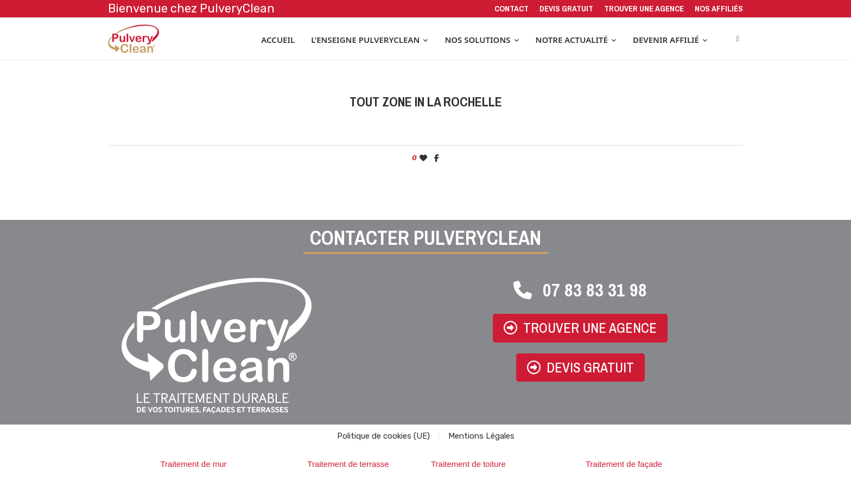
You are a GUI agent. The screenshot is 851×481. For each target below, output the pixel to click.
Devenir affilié (666, 39)
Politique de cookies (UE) (383, 437)
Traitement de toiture (468, 465)
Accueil (278, 39)
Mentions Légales (481, 437)
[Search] (737, 39)
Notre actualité (572, 39)
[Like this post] (423, 159)
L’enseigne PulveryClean (365, 39)
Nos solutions (477, 39)
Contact (511, 8)
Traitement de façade (624, 465)
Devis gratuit (566, 8)
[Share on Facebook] (436, 159)
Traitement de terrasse (348, 465)
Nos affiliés (719, 8)
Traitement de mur (194, 465)
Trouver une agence (644, 8)
